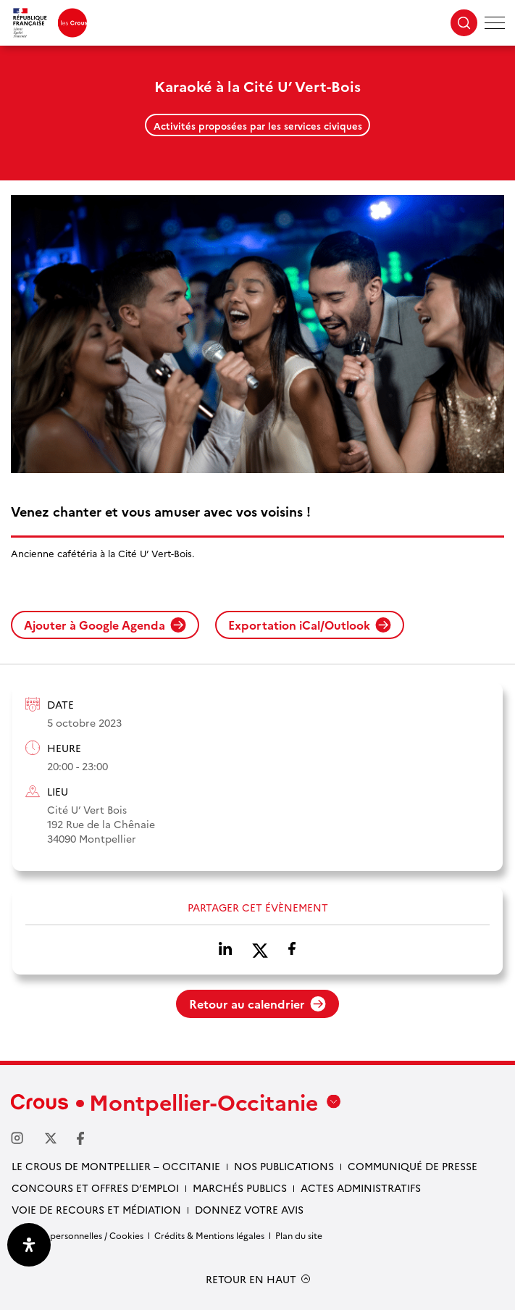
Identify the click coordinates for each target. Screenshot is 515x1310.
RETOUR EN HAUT (251, 1279)
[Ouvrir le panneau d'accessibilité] (29, 1245)
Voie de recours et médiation (96, 1209)
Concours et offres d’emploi (95, 1187)
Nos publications (284, 1166)
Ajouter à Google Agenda (105, 625)
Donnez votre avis (249, 1209)
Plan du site (298, 1235)
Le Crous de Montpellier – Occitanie (116, 1166)
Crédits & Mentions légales (209, 1235)
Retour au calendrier (257, 1003)
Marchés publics (240, 1187)
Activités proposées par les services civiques (258, 125)
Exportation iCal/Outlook (309, 625)
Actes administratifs (361, 1187)
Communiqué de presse (412, 1166)
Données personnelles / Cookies (77, 1235)
